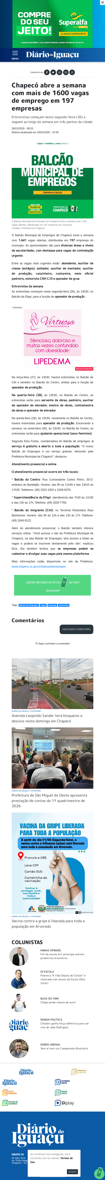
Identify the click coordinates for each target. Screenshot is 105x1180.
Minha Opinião (50, 891)
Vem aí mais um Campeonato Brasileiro (64, 989)
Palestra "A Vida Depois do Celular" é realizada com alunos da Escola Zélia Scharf (63, 919)
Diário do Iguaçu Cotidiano (26, 651)
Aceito (72, 1171)
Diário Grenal (50, 985)
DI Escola (47, 912)
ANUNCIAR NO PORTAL (52, 1126)
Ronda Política (51, 960)
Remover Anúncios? (84, 368)
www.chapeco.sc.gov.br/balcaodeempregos (39, 566)
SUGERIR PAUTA (52, 1113)
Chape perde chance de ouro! (58, 943)
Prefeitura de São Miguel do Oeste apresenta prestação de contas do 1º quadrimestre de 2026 (49, 741)
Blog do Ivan (49, 939)
